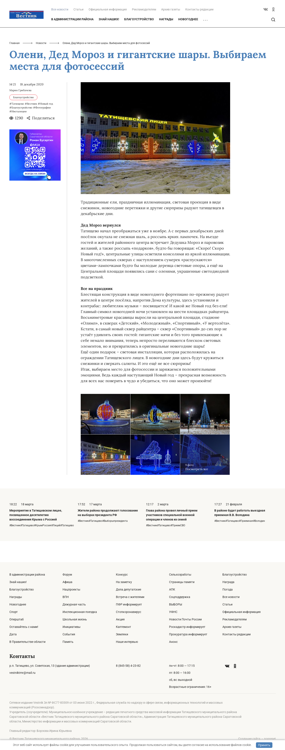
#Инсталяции (18, 132)
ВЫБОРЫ (175, 604)
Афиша (67, 582)
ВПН (66, 597)
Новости (41, 64)
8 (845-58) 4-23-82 (128, 665)
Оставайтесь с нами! (23, 627)
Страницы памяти (181, 582)
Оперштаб (16, 619)
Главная (14, 64)
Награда (228, 582)
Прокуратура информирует (188, 634)
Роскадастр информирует (187, 627)
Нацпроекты (71, 589)
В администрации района (72, 40)
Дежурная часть (74, 604)
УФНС (173, 612)
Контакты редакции (199, 30)
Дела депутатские (128, 589)
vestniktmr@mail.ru (22, 672)
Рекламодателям (144, 30)
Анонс (173, 641)
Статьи (78, 30)
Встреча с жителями (130, 597)
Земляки (122, 634)
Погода (227, 589)
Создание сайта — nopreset (257, 738)
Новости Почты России (185, 619)
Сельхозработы (180, 574)
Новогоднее (188, 40)
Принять (264, 745)
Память (68, 641)
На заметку (124, 582)
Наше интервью (127, 641)
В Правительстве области (27, 641)
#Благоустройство (20, 128)
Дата (13, 634)
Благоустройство (139, 40)
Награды (166, 40)
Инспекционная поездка (80, 612)
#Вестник (31, 124)
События (69, 634)
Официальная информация (108, 30)
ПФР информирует (129, 604)
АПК (172, 589)
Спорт (13, 612)
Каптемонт (123, 627)
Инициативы (71, 627)
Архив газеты (170, 30)
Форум (67, 574)
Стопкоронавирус (128, 612)
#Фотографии (42, 128)
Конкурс (122, 574)
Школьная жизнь (75, 619)
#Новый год (45, 124)
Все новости (231, 597)
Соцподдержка (179, 597)
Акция (120, 619)
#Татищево (16, 124)
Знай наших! (109, 40)
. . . (205, 40)
